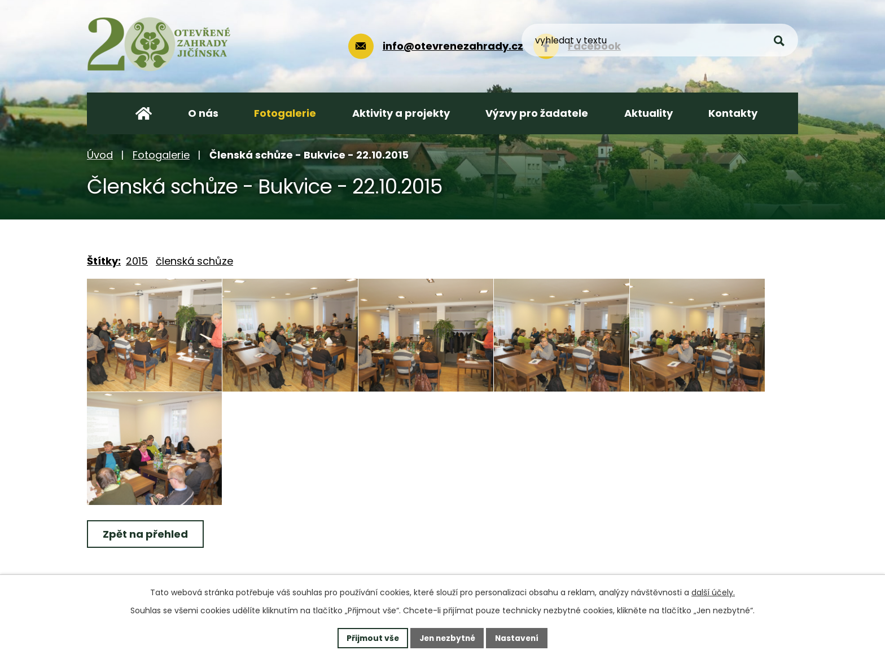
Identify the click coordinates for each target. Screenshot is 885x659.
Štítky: (104, 261)
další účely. (713, 592)
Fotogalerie (161, 155)
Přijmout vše (370, 637)
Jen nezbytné (446, 637)
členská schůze (194, 261)
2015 (137, 261)
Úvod (100, 155)
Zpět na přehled (146, 534)
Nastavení (519, 637)
